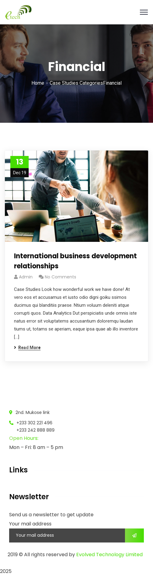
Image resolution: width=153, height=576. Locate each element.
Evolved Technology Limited (109, 554)
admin (26, 277)
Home (37, 83)
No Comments (60, 277)
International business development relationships (75, 261)
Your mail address (30, 523)
